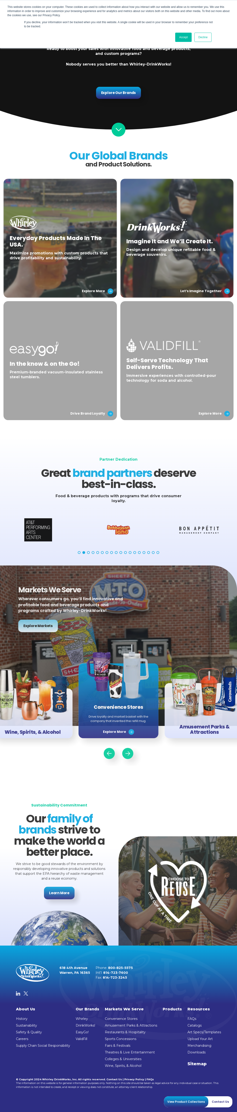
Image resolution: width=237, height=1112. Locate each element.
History (22, 1019)
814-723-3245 (115, 977)
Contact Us (114, 1079)
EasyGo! (82, 1032)
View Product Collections (186, 1102)
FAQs (191, 1019)
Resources (198, 1009)
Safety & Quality (29, 1032)
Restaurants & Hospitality (125, 1032)
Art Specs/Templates (204, 1032)
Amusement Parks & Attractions (131, 1025)
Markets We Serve (124, 1009)
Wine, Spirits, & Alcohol (123, 1066)
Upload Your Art (200, 1039)
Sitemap (197, 1063)
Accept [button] (183, 37)
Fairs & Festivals (117, 1045)
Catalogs (194, 1025)
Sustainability (26, 1025)
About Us (25, 1009)
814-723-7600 (115, 973)
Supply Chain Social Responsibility (43, 1045)
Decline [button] (203, 37)
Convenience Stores (121, 1019)
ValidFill (81, 1039)
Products (172, 1009)
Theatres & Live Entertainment (130, 1052)
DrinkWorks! (85, 1025)
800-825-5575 (120, 968)
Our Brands (87, 1009)
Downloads (196, 1052)
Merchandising (199, 1045)
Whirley (82, 1019)
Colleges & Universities (123, 1059)
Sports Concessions (120, 1039)
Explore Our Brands (118, 92)
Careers (22, 1039)
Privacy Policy (134, 1079)
